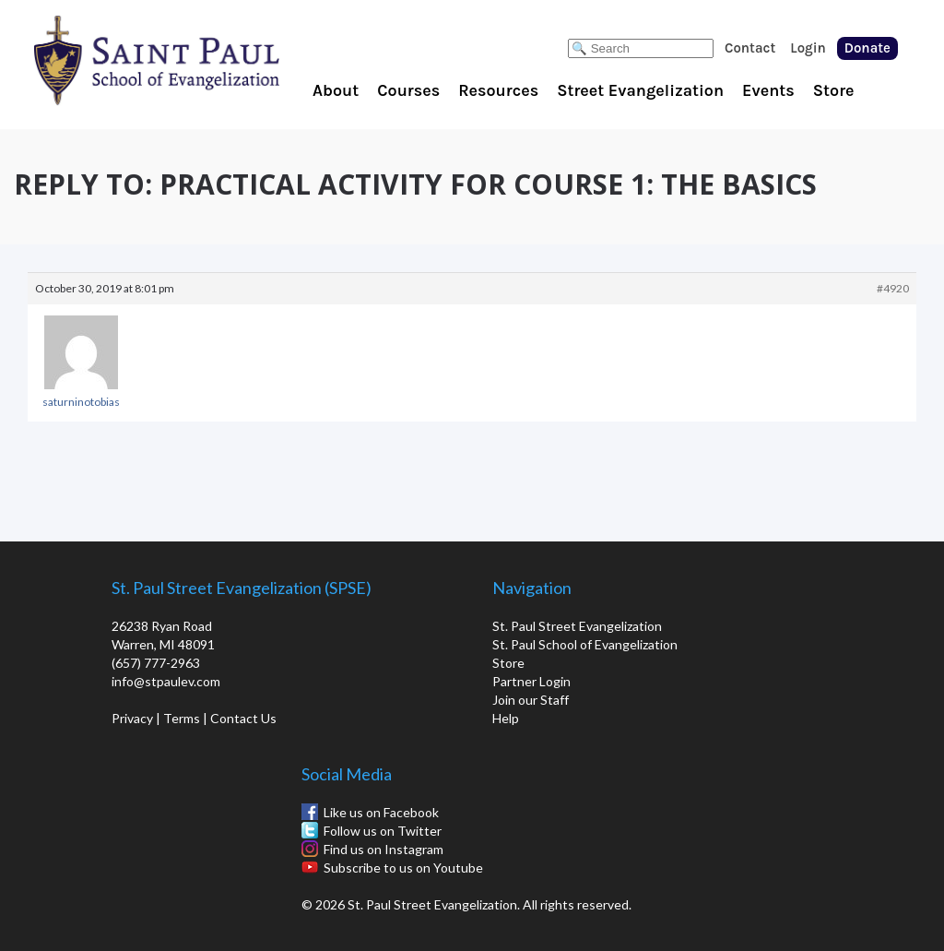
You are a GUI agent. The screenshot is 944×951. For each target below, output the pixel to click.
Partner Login (531, 681)
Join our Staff (530, 699)
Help (505, 718)
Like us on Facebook (381, 812)
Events (768, 90)
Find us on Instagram (383, 849)
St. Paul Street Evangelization (577, 626)
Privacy (132, 718)
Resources (498, 90)
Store (834, 90)
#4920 (893, 288)
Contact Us (243, 718)
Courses (408, 90)
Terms (181, 718)
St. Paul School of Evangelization (193, 60)
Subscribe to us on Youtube (403, 867)
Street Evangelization (640, 90)
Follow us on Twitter (383, 830)
